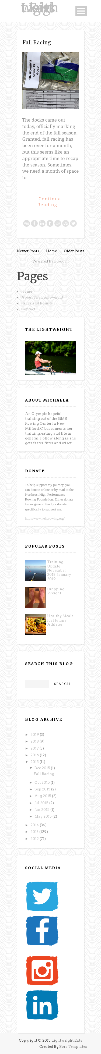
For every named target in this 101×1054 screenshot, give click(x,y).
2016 (35, 755)
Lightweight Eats (39, 8)
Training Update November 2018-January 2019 (59, 570)
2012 (35, 839)
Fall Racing (36, 42)
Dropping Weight (55, 591)
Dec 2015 (42, 768)
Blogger (61, 261)
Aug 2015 (43, 796)
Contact (28, 309)
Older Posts (74, 251)
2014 (35, 825)
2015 (35, 762)
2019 (35, 735)
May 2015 (43, 816)
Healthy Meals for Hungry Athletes (60, 620)
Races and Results (37, 303)
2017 (35, 748)
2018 (35, 741)
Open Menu (81, 11)
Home (51, 251)
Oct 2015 (42, 782)
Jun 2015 (42, 810)
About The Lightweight (42, 297)
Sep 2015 (42, 789)
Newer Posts (28, 251)
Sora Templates (73, 1047)
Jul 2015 (41, 803)
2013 (34, 832)
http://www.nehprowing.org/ (45, 518)
